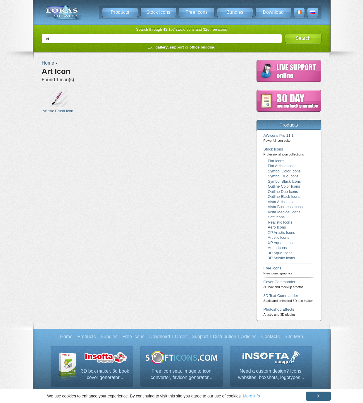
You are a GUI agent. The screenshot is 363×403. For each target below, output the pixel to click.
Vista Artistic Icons (283, 202)
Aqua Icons (277, 247)
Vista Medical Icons (284, 212)
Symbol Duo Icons (283, 176)
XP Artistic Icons (281, 232)
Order (181, 336)
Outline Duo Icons (283, 191)
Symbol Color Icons (284, 171)
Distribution (224, 336)
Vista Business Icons (285, 207)
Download (273, 12)
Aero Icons (277, 227)
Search (303, 38)
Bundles (234, 12)
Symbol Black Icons (284, 181)
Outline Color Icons (284, 186)
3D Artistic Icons (281, 258)
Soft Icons (276, 217)
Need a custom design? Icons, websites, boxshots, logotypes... (271, 374)
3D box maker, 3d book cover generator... (105, 374)
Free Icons (196, 12)
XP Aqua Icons (280, 243)
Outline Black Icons (284, 196)
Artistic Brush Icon (58, 101)
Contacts (270, 336)
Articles (248, 336)
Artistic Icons (278, 237)
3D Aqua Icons (280, 253)
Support (200, 336)
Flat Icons (276, 161)
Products (120, 12)
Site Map (294, 336)
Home (66, 336)
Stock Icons (158, 12)
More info (251, 396)
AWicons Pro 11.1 (279, 137)
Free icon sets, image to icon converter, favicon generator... (181, 374)
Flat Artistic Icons (282, 166)
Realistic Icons (280, 222)
